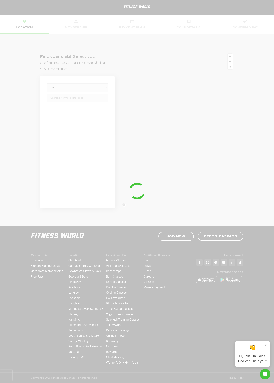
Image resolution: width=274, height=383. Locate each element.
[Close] (266, 345)
